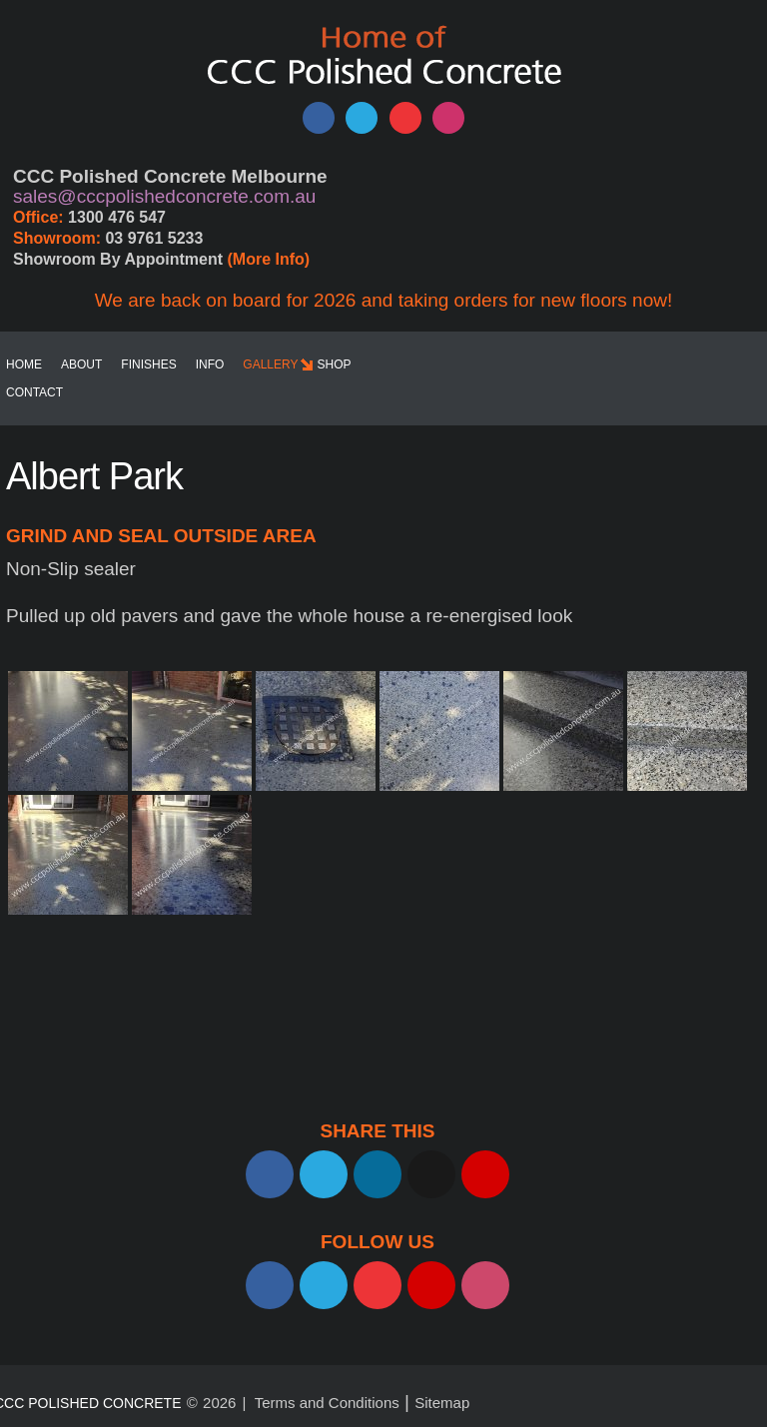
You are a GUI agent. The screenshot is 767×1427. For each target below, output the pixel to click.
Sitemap (441, 1402)
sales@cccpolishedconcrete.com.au (164, 196)
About (81, 364)
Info (210, 364)
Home (24, 364)
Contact (34, 392)
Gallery (270, 364)
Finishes (148, 364)
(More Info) (269, 259)
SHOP (335, 364)
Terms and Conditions (327, 1402)
